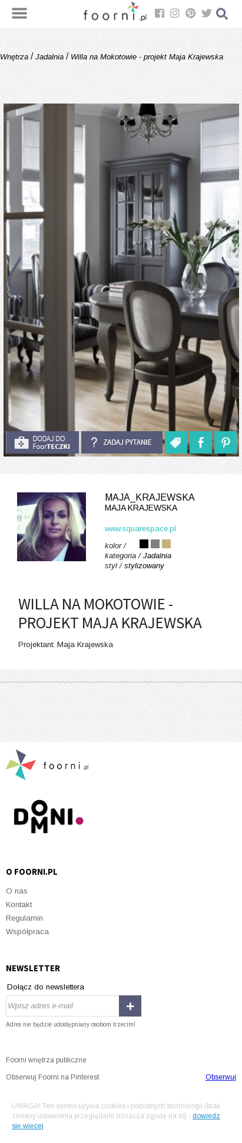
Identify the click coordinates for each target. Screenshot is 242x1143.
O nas (17, 891)
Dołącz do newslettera (45, 986)
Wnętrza (15, 56)
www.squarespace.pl (140, 528)
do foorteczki (42, 442)
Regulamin (24, 918)
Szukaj (222, 14)
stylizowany (144, 565)
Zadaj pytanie (122, 442)
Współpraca (27, 931)
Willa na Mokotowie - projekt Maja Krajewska (145, 56)
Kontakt (19, 904)
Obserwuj (220, 1077)
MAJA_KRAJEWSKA (121, 502)
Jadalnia (49, 56)
